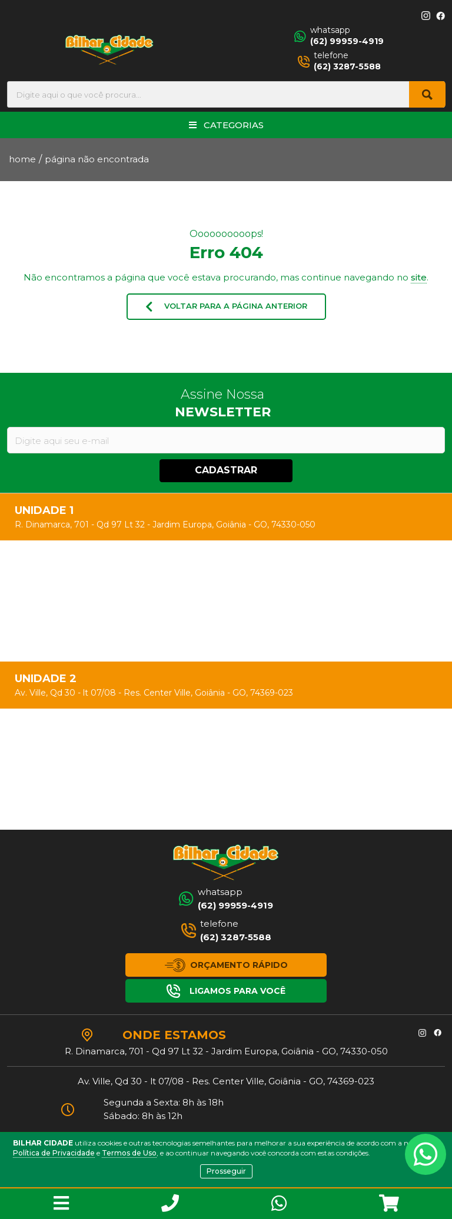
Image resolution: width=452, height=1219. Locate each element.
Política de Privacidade (54, 1152)
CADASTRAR (226, 470)
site (419, 277)
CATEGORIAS (226, 125)
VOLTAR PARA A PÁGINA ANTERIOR (226, 307)
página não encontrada (97, 159)
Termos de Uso (129, 1152)
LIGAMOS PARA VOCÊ (226, 991)
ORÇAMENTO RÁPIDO (226, 965)
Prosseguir (226, 1171)
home (22, 159)
